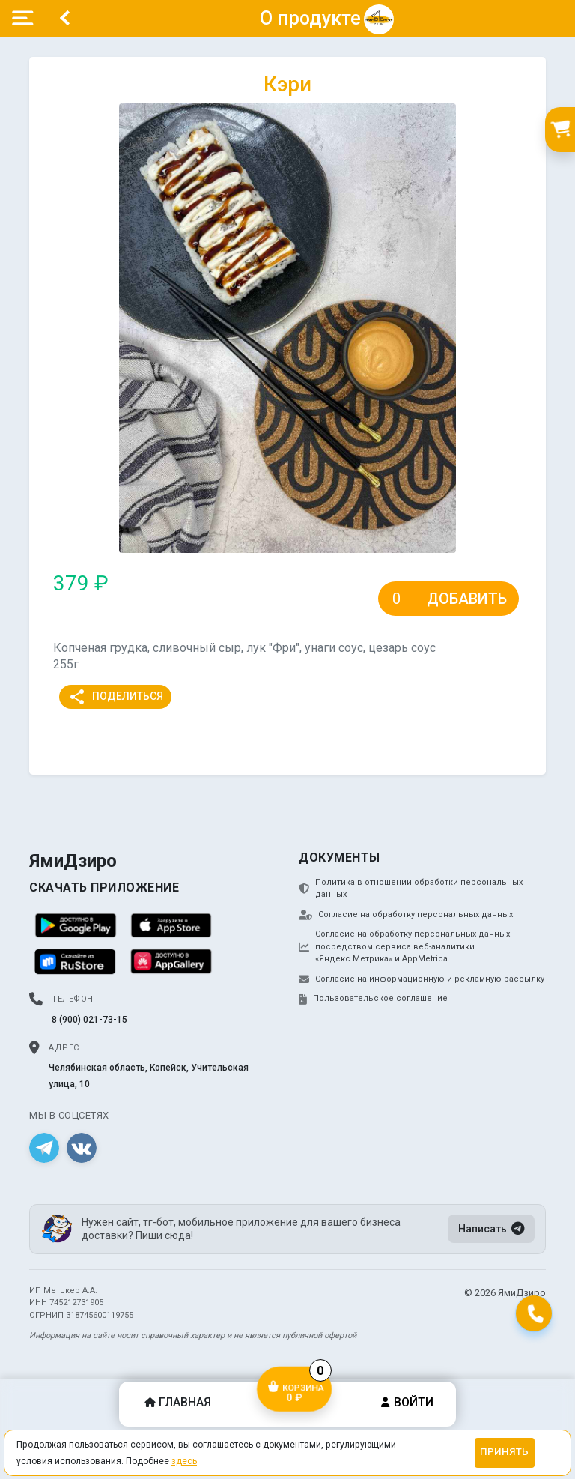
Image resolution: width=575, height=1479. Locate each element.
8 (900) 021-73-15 (89, 1019)
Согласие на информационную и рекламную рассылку (421, 979)
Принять (504, 1451)
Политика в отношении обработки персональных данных (411, 888)
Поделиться (115, 697)
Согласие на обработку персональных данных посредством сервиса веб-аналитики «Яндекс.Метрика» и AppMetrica (404, 946)
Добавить (467, 599)
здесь (184, 1461)
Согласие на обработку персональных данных (406, 915)
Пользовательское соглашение (373, 998)
